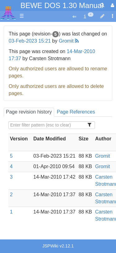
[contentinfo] (88, 16)
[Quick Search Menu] (102, 5)
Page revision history (29, 111)
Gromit (66, 41)
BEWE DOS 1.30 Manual (61, 5)
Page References (76, 111)
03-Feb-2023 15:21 (30, 41)
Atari (8, 12)
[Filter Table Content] (51, 125)
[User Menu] (111, 5)
